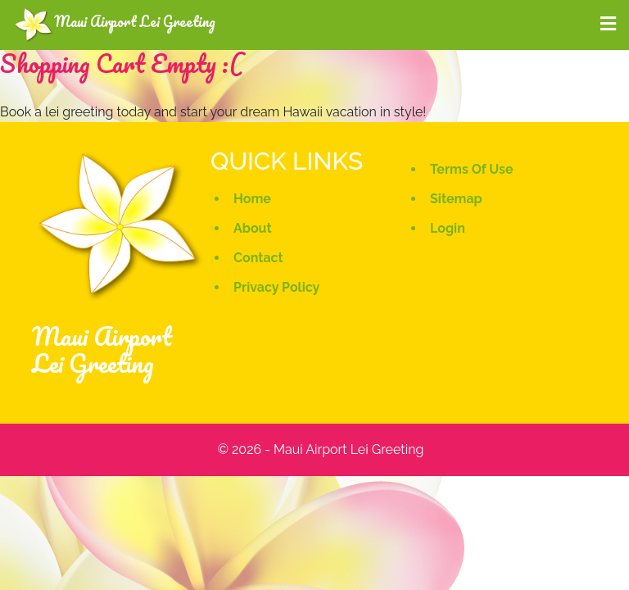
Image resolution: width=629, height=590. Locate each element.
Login (447, 228)
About (252, 228)
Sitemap (456, 198)
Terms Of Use (472, 169)
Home (252, 198)
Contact (258, 258)
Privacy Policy (276, 287)
